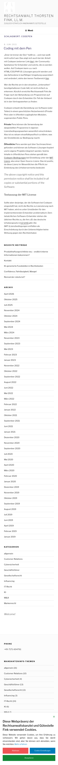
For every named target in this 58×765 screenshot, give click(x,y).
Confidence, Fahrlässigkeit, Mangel (20, 271)
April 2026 (9, 294)
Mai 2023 (8, 349)
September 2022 (12, 376)
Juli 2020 (8, 454)
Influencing (9, 581)
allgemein (8, 553)
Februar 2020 (10, 476)
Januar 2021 (9, 432)
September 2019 (12, 503)
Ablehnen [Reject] (15, 751)
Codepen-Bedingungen (15, 158)
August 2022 (10, 382)
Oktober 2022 (10, 371)
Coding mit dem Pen (17, 48)
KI (5, 592)
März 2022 (9, 399)
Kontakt (7, 260)
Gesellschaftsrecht (13, 575)
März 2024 (9, 332)
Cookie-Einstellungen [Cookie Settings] (42, 751)
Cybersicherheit (11, 564)
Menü (29, 30)
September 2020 (12, 448)
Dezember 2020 (11, 437)
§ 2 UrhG (25, 223)
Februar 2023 (10, 354)
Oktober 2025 (10, 299)
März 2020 (9, 470)
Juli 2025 (8, 305)
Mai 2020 (8, 459)
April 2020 (9, 465)
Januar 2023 (10, 360)
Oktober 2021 (10, 415)
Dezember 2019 (11, 487)
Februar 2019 (10, 531)
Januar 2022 (10, 410)
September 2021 (12, 421)
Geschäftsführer (12, 570)
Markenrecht (10, 603)
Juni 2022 (8, 388)
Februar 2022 (10, 404)
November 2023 (12, 338)
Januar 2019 (9, 537)
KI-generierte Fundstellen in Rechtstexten (23, 266)
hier (32, 61)
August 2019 (10, 509)
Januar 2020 (10, 481)
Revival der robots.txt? (14, 277)
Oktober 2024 (10, 316)
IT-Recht (8, 586)
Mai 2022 (8, 393)
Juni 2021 (8, 426)
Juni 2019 (8, 520)
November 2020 (12, 443)
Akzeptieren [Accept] (29, 758)
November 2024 (12, 310)
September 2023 (12, 343)
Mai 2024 (8, 327)
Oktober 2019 (10, 498)
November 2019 (11, 492)
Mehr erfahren (21, 744)
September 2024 (12, 321)
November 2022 (11, 365)
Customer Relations (13, 559)
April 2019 (9, 525)
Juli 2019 (8, 514)
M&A (6, 598)
